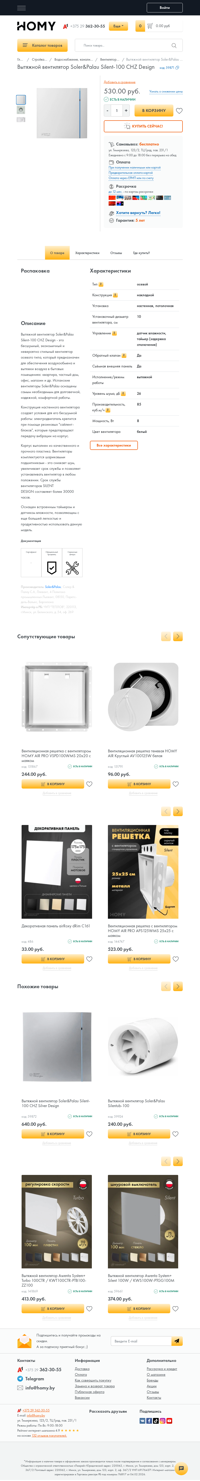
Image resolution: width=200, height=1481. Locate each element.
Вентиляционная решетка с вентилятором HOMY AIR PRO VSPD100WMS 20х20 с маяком (49, 755)
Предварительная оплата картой (131, 172)
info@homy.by (40, 1389)
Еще (116, 26)
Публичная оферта (89, 1392)
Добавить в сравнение (119, 82)
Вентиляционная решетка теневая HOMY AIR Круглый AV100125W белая (142, 753)
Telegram (34, 1379)
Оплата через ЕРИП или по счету (131, 178)
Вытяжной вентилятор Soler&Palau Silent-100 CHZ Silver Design (57, 1103)
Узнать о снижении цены (166, 91)
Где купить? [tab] (145, 252)
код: (169, 67)
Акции (152, 1386)
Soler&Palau (53, 587)
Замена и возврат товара (95, 1386)
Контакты (154, 1398)
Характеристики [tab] (86, 252)
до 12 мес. (115, 191)
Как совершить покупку (93, 1381)
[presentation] (166, 636)
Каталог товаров (42, 45)
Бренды (152, 1381)
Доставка (82, 1369)
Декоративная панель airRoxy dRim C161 (57, 926)
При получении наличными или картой (135, 167)
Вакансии (82, 1398)
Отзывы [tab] (117, 252)
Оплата (81, 1375)
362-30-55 (87, 26)
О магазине (156, 1375)
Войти (165, 7)
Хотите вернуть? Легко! (138, 212)
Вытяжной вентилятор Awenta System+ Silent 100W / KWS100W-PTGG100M (142, 1278)
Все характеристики (114, 445)
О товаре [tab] (53, 252)
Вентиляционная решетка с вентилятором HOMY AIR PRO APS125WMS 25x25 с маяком (134, 930)
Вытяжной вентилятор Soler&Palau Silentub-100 (137, 1103)
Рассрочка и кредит (162, 1369)
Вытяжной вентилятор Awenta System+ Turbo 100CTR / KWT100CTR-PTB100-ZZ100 (55, 1281)
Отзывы (153, 1392)
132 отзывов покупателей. (49, 1436)
